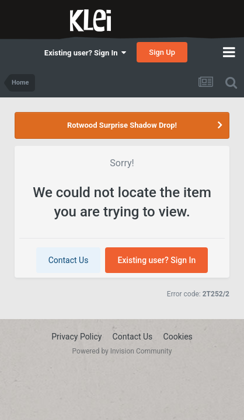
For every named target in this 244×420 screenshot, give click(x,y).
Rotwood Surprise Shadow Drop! (122, 125)
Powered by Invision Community (122, 351)
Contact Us (68, 260)
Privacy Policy (76, 336)
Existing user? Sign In (85, 52)
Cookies (178, 336)
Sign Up (162, 52)
